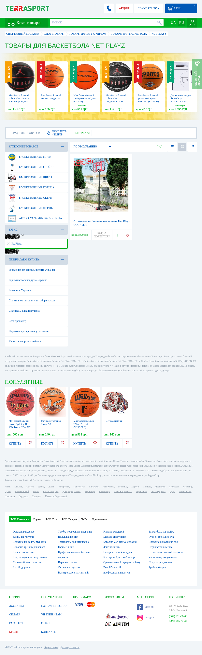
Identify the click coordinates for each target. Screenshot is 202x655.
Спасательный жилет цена (24, 310)
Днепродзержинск (71, 491)
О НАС (45, 623)
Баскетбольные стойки (31, 167)
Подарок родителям (160, 562)
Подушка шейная (68, 536)
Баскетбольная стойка (161, 531)
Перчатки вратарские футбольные (29, 331)
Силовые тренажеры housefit (29, 547)
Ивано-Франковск (123, 491)
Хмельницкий (22, 491)
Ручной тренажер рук (161, 536)
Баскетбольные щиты (29, 177)
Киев (7, 486)
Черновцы (90, 491)
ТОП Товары (69, 519)
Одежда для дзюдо (24, 531)
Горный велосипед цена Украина (28, 280)
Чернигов (160, 486)
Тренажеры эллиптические (73, 541)
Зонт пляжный (111, 547)
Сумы (8, 491)
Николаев (93, 486)
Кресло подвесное (23, 552)
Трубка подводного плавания (75, 531)
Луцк (172, 491)
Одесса (30, 486)
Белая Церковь (158, 491)
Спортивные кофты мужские (29, 541)
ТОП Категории (20, 519)
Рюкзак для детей (113, 531)
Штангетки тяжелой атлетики (166, 552)
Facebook (145, 607)
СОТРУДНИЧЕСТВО (54, 605)
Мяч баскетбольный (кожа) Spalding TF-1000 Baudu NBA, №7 (20, 424)
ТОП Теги (51, 519)
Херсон (135, 486)
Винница (122, 486)
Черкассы (174, 486)
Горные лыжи (66, 547)
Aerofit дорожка (22, 567)
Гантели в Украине (20, 290)
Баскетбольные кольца (30, 187)
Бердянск (23, 496)
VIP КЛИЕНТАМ (51, 614)
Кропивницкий (50, 491)
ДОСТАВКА (16, 605)
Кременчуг (104, 491)
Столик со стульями (69, 567)
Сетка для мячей (114, 421)
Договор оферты (69, 647)
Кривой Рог (79, 486)
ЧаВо (84, 519)
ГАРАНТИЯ (16, 623)
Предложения (100, 519)
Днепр (41, 486)
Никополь (10, 496)
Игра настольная (68, 562)
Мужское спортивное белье (25, 341)
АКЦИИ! (124, 8)
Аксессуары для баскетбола (34, 218)
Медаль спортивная (114, 536)
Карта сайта (51, 647)
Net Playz (14, 243)
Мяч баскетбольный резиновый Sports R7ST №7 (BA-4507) (148, 98)
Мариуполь (108, 486)
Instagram (145, 618)
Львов (51, 486)
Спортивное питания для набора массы (32, 300)
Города (37, 519)
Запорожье (64, 486)
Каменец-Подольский (56, 496)
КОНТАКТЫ (48, 631)
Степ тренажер (17, 321)
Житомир (187, 486)
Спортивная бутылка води (164, 541)
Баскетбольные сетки (29, 197)
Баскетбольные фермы (30, 208)
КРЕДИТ (14, 631)
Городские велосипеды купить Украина (32, 269)
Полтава (147, 486)
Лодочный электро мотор (27, 562)
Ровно (36, 491)
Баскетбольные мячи (29, 156)
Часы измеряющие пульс (163, 557)
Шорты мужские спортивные (30, 557)
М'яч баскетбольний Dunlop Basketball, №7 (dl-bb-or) (85, 98)
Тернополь (141, 491)
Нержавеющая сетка (161, 547)
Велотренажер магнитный (73, 572)
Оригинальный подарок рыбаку (121, 562)
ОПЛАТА (15, 614)
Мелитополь (185, 491)
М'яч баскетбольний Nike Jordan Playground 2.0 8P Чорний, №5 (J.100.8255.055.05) (116, 101)
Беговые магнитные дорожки (120, 541)
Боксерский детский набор (119, 557)
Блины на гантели (23, 536)
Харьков (18, 486)
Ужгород (36, 496)
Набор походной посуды (117, 552)
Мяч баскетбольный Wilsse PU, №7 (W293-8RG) (84, 424)
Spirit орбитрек (157, 567)
